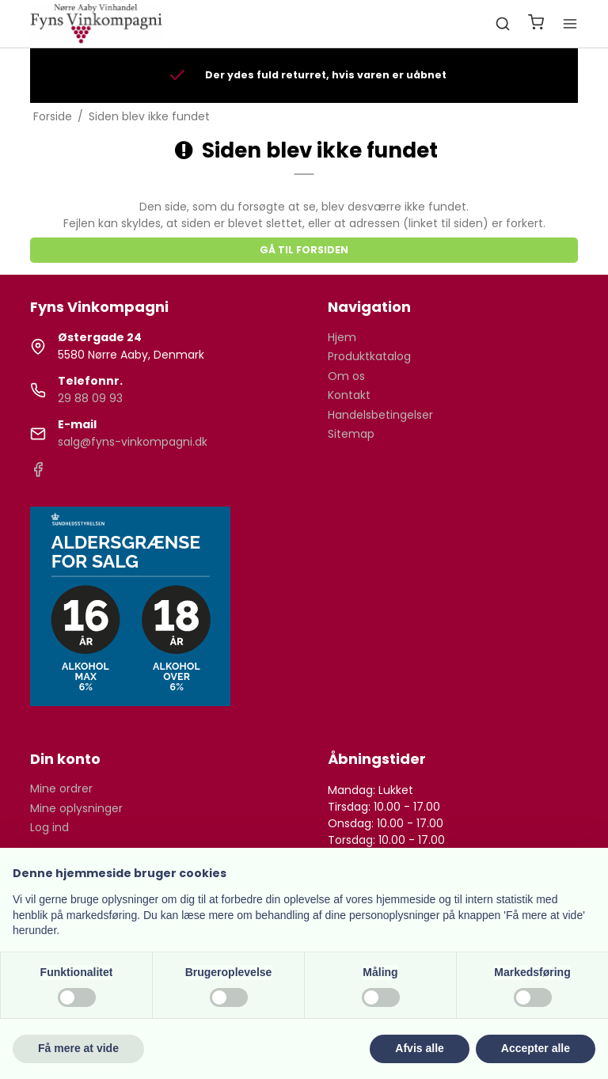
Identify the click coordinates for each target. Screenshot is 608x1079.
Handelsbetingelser (380, 415)
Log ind (49, 827)
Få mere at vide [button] (78, 1048)
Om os (346, 376)
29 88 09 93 (90, 398)
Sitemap (351, 434)
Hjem (342, 337)
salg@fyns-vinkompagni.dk (132, 442)
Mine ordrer (61, 788)
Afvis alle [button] (419, 1048)
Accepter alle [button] (535, 1048)
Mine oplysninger (76, 808)
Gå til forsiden (304, 249)
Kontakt (349, 395)
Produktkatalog (369, 356)
